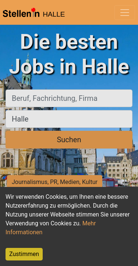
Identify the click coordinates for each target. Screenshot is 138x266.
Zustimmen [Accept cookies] (24, 254)
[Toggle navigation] (124, 12)
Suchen (69, 139)
